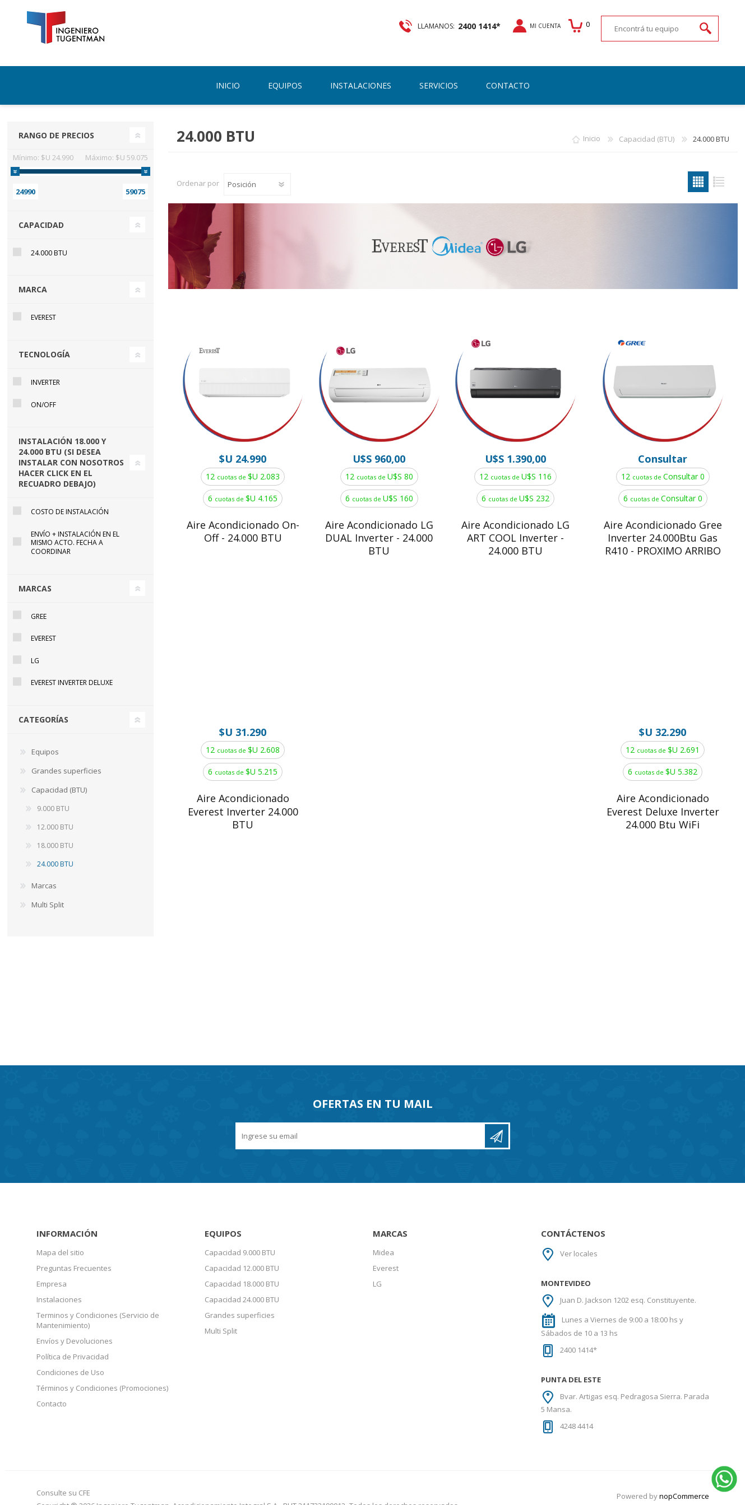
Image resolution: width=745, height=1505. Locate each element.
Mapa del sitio (60, 1240)
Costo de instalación (70, 499)
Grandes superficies (66, 758)
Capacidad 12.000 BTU (242, 1256)
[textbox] (648, 28)
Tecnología (44, 342)
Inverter (45, 370)
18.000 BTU (55, 833)
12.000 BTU (55, 814)
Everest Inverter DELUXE (72, 670)
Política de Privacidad (72, 1344)
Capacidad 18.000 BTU (242, 1271)
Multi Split (47, 892)
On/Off (43, 392)
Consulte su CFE (63, 1480)
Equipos (45, 739)
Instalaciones (59, 1287)
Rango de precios (56, 123)
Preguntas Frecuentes (74, 1256)
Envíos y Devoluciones (74, 1329)
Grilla (698, 169)
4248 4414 (576, 1414)
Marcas (35, 576)
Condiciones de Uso (70, 1360)
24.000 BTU (49, 240)
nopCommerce (684, 1484)
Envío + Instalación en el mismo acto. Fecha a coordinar (75, 530)
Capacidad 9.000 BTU (240, 1240)
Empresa (51, 1271)
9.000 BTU (53, 796)
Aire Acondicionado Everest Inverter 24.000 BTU (243, 799)
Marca (32, 277)
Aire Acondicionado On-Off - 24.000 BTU (243, 519)
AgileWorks (690, 1497)
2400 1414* (578, 1337)
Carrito (577, 25)
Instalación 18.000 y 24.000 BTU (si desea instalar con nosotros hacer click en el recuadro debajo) (71, 450)
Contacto (51, 1391)
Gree (39, 604)
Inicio (591, 127)
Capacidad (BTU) (59, 777)
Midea (383, 1240)
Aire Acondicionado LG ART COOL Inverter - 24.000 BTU (515, 526)
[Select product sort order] (257, 172)
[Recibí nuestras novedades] (361, 1123)
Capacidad (41, 212)
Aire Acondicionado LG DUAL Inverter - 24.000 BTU (379, 526)
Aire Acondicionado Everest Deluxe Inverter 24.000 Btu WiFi (663, 799)
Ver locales (579, 1241)
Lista (719, 169)
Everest (43, 305)
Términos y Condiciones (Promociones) (102, 1376)
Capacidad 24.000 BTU (242, 1287)
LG (35, 648)
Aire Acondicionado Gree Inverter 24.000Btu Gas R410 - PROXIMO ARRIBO (663, 526)
